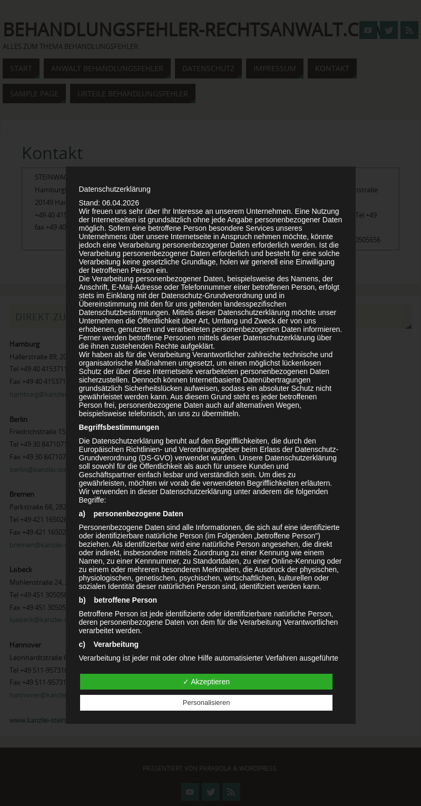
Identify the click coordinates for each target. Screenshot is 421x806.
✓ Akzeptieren (206, 681)
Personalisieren (206, 702)
